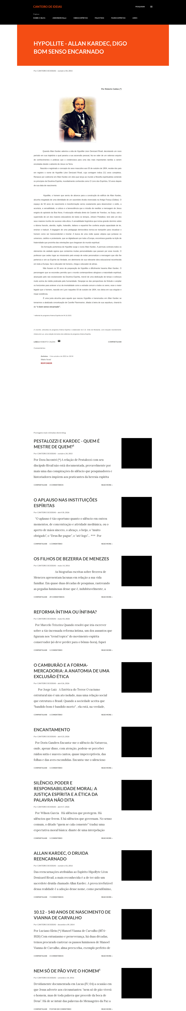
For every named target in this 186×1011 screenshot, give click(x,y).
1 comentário (55, 544)
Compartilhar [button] (114, 342)
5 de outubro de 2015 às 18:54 (61, 356)
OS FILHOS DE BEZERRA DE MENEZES (71, 558)
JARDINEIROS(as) (59, 18)
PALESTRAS (99, 18)
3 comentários (56, 485)
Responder (46, 363)
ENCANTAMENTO (52, 729)
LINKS (135, 18)
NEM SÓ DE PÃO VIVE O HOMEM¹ (67, 970)
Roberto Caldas (47, 342)
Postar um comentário (60, 1009)
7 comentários (56, 897)
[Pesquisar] (140, 6)
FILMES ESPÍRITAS (118, 18)
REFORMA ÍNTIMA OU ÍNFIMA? (65, 611)
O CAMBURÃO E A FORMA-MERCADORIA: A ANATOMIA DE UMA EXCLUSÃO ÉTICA (71, 670)
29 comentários (56, 597)
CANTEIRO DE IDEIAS (47, 6)
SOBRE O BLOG (39, 18)
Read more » (106, 485)
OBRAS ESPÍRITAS (80, 18)
